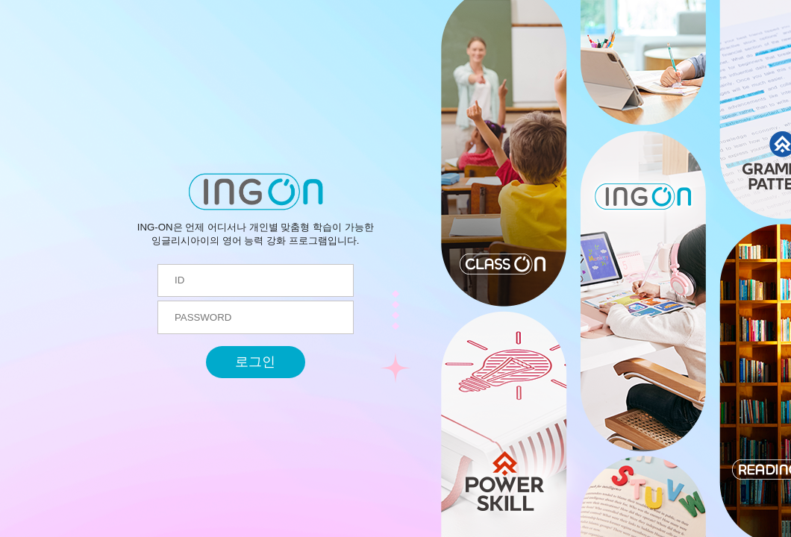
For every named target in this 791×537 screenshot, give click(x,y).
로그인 (255, 361)
